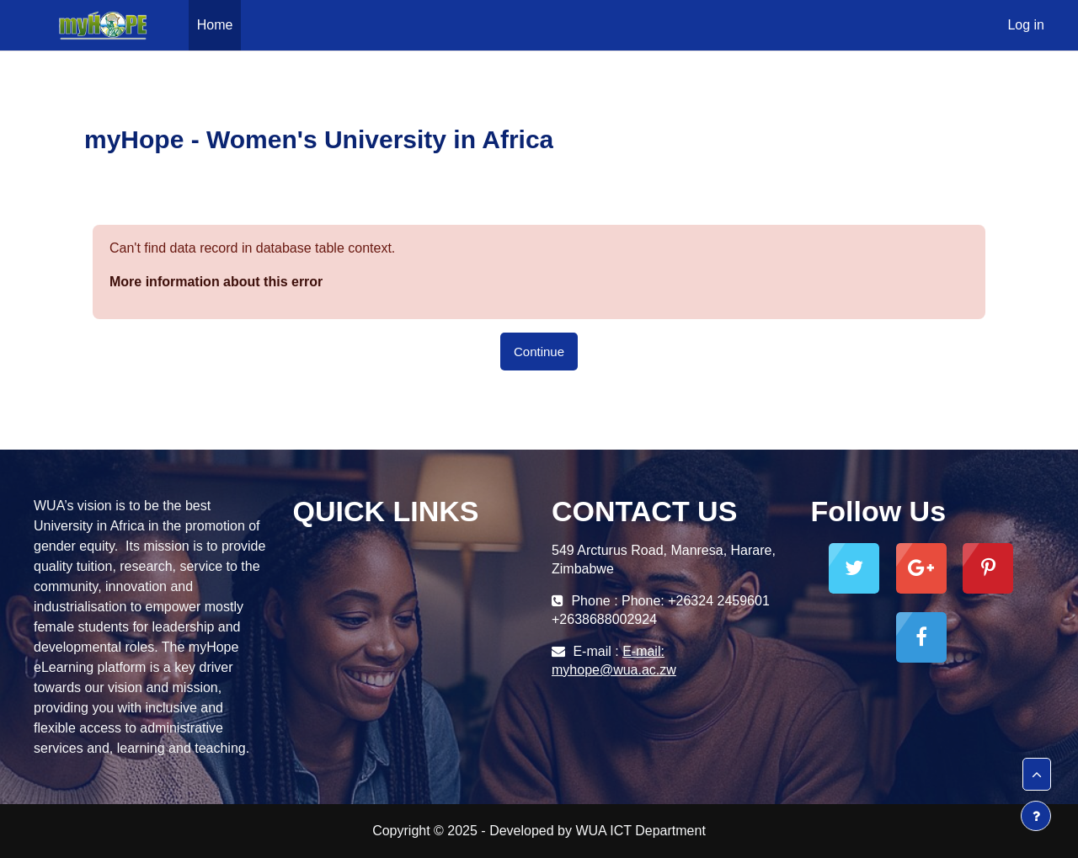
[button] (1036, 774)
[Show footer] (1036, 816)
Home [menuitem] (215, 25)
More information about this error (216, 281)
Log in (1025, 25)
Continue (539, 351)
